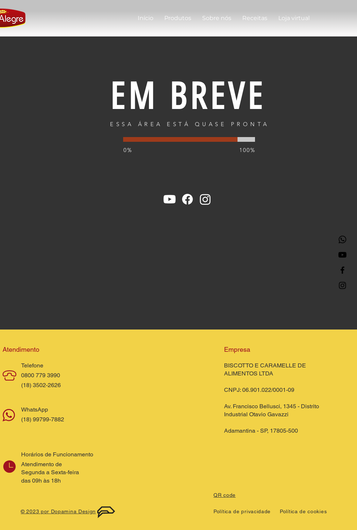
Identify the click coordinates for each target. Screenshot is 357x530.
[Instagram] (342, 285)
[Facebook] (342, 270)
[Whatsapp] (342, 239)
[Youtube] (342, 255)
